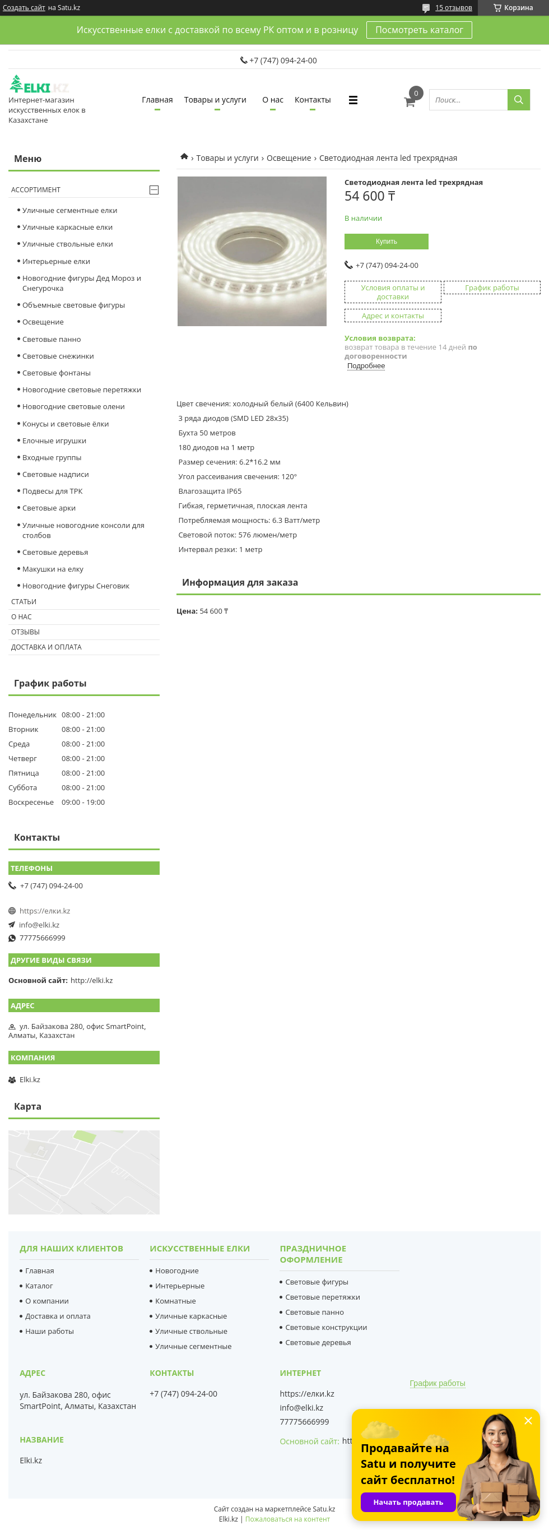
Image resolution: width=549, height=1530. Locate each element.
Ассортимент (36, 189)
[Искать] (519, 99)
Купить (386, 241)
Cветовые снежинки (58, 356)
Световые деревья (55, 552)
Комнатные (175, 1301)
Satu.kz (324, 1509)
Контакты (313, 99)
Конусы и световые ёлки (65, 424)
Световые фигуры (316, 1282)
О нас (272, 99)
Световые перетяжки (322, 1297)
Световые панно (51, 339)
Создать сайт (24, 8)
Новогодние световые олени (73, 406)
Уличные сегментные (193, 1346)
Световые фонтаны (56, 373)
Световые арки (49, 508)
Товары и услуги (215, 99)
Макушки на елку (52, 569)
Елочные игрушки (54, 440)
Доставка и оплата (46, 647)
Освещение (289, 157)
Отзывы (25, 632)
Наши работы (49, 1331)
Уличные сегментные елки (69, 210)
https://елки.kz (45, 910)
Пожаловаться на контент (287, 1519)
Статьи (23, 601)
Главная (157, 99)
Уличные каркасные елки (67, 227)
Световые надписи (55, 474)
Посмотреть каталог (419, 30)
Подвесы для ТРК (52, 491)
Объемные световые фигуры (73, 305)
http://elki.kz (92, 980)
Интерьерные (179, 1286)
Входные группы (52, 457)
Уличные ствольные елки (67, 244)
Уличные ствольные (191, 1331)
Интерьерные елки (56, 261)
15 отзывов (453, 7)
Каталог (39, 1286)
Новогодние (176, 1270)
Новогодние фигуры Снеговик (75, 586)
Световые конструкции (326, 1327)
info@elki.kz (39, 924)
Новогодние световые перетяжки (81, 389)
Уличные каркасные (191, 1316)
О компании (47, 1301)
